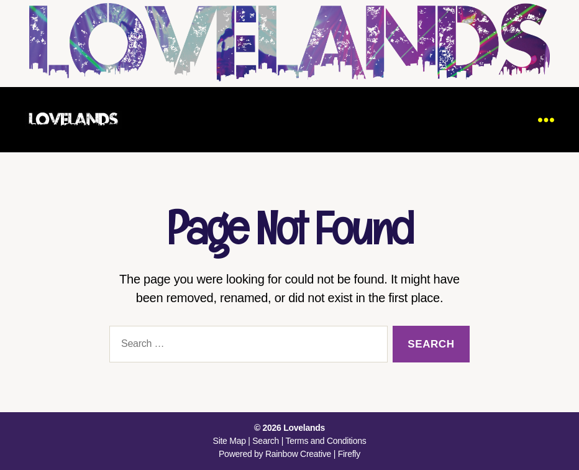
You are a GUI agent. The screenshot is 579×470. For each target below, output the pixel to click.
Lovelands (304, 428)
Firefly (349, 454)
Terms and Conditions (325, 441)
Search (265, 441)
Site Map (229, 441)
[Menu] (546, 119)
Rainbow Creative (299, 454)
